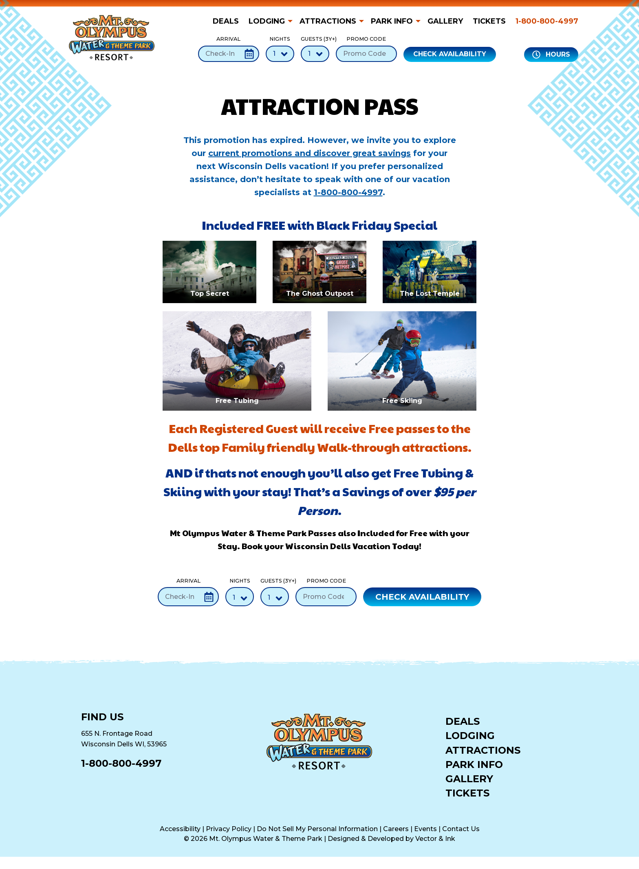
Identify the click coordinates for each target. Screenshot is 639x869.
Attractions (328, 21)
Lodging (267, 21)
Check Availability (449, 54)
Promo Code (366, 49)
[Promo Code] (366, 54)
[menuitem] (228, 21)
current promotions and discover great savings (309, 153)
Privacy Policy (228, 829)
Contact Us (461, 829)
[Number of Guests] (315, 54)
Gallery (445, 21)
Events (425, 829)
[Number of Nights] (280, 54)
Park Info (392, 21)
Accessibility (180, 829)
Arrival (228, 49)
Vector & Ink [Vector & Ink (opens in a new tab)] (435, 839)
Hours (551, 55)
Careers (396, 829)
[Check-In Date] (228, 54)
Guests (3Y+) (315, 49)
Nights (280, 49)
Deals (226, 21)
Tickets (489, 21)
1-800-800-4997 (547, 21)
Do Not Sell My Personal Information (317, 829)
